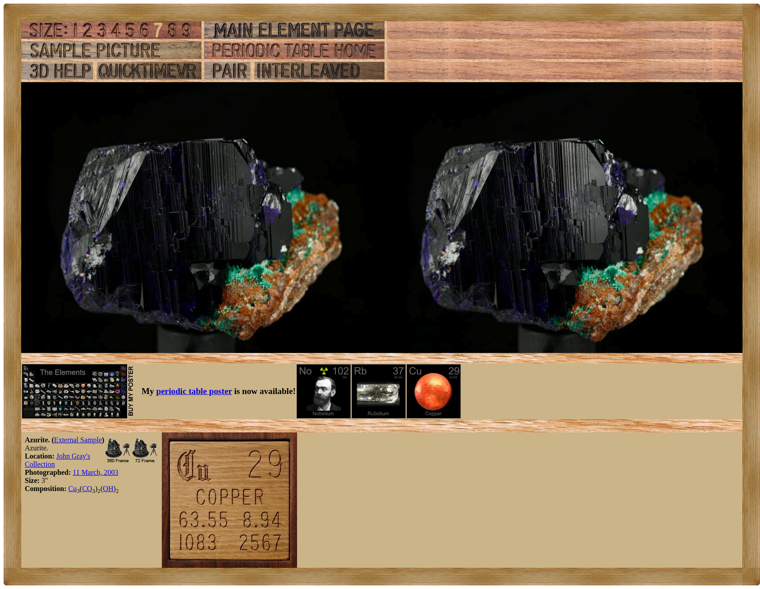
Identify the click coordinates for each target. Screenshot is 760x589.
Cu (72, 488)
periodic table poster (194, 391)
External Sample (78, 440)
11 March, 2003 (95, 472)
